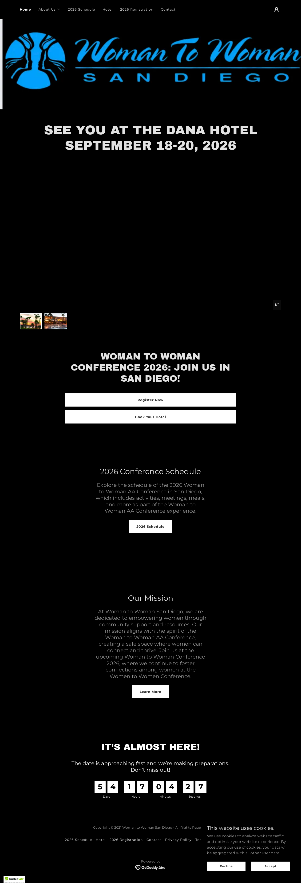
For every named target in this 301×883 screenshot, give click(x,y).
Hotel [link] (108, 9)
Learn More (151, 692)
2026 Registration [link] (136, 9)
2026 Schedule (150, 526)
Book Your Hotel (150, 417)
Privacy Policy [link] (178, 840)
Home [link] (25, 9)
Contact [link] (168, 9)
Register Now (150, 400)
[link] (150, 867)
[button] (49, 9)
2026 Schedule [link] (81, 9)
